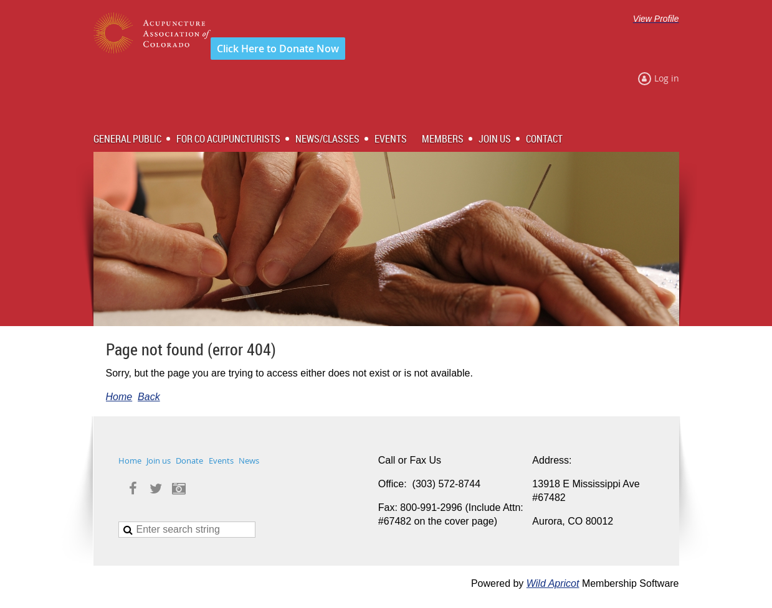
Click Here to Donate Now (278, 48)
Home (119, 396)
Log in (666, 78)
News (249, 460)
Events (221, 460)
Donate (189, 460)
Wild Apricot (553, 583)
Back (149, 396)
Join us (158, 460)
